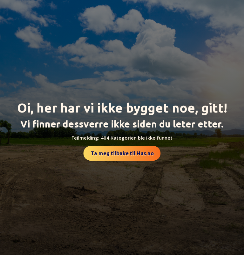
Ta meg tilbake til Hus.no (122, 153)
